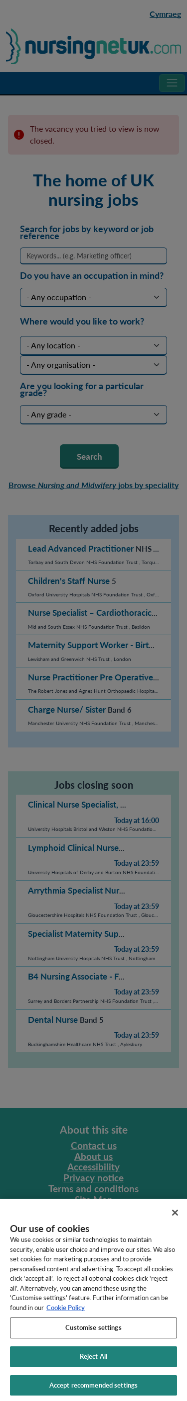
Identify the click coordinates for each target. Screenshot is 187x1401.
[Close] (175, 1217)
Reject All (93, 1361)
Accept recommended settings (93, 1390)
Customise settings (93, 1332)
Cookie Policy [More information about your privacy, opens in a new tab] (65, 1312)
